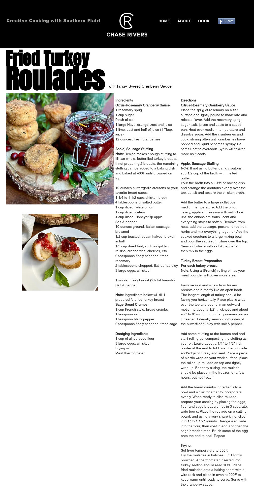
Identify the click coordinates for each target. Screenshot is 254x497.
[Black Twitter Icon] (231, 10)
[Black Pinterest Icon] (238, 10)
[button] (203, 21)
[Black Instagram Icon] (245, 10)
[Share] (226, 21)
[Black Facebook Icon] (224, 10)
